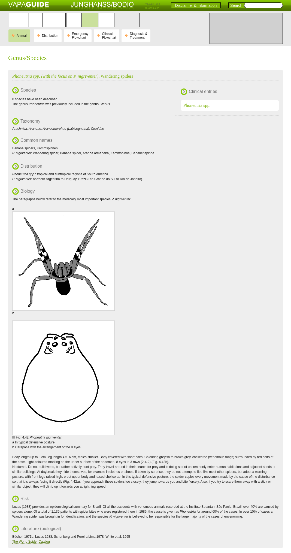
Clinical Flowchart (109, 36)
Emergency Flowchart (80, 36)
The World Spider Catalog (31, 541)
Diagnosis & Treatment (138, 36)
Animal (22, 36)
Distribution (50, 36)
